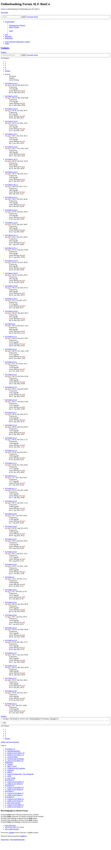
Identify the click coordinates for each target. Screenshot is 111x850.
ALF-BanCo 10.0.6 (11, 311)
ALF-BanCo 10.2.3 (11, 184)
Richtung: (51, 719)
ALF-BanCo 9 (9, 577)
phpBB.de (23, 836)
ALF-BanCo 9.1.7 (11, 412)
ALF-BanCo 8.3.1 (11, 678)
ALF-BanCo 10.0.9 (11, 273)
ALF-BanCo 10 (10, 324)
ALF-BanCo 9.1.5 (11, 438)
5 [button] (5, 69)
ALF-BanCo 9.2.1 (11, 362)
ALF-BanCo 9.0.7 (11, 539)
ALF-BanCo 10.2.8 (11, 121)
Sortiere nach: (31, 719)
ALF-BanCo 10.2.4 (11, 172)
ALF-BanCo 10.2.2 (11, 197)
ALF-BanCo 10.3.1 (11, 83)
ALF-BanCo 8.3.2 (11, 665)
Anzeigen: (10, 719)
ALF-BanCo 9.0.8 (11, 526)
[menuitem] (17, 25)
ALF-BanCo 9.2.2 (11, 349)
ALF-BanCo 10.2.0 (11, 222)
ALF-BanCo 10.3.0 (11, 96)
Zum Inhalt (4, 12)
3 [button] (5, 65)
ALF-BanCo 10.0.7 (11, 298)
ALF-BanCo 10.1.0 (11, 260)
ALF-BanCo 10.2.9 (11, 109)
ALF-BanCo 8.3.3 (11, 653)
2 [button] (5, 63)
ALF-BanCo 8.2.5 (11, 703)
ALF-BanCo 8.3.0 (11, 691)
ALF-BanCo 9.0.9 (11, 514)
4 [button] (5, 67)
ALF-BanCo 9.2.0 (11, 374)
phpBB (11, 832)
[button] (7, 71)
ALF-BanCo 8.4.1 (11, 602)
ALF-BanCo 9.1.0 (11, 501)
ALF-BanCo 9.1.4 (11, 450)
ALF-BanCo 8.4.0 (11, 615)
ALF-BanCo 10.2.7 (11, 134)
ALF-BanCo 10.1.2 (11, 235)
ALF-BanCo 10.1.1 (11, 248)
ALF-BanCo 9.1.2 (11, 476)
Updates (5, 48)
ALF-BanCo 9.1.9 (11, 387)
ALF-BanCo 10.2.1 (11, 210)
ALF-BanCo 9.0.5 (11, 564)
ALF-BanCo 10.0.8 (11, 286)
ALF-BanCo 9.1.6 (11, 425)
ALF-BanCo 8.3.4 (11, 640)
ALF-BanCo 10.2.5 (11, 159)
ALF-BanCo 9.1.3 (11, 463)
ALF (9, 85)
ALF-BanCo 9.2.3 (11, 336)
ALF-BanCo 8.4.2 (11, 590)
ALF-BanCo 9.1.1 (11, 488)
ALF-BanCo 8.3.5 (11, 627)
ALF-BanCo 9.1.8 (11, 400)
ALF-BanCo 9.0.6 (11, 552)
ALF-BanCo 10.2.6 (11, 147)
